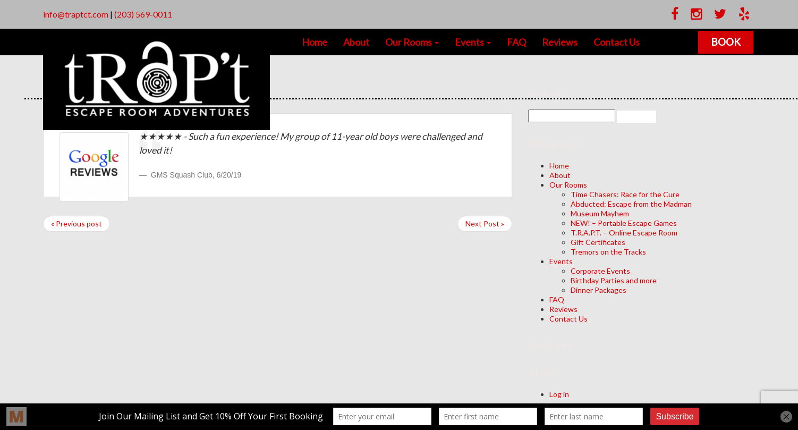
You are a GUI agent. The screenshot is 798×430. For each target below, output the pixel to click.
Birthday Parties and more (614, 280)
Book (727, 42)
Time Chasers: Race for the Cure (625, 194)
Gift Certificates (598, 242)
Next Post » (484, 223)
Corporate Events (600, 270)
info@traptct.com (75, 14)
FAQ (516, 42)
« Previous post (76, 223)
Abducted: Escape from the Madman (631, 203)
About (356, 42)
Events (473, 42)
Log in (559, 394)
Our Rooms (412, 42)
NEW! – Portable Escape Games (624, 222)
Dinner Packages (598, 289)
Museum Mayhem (600, 213)
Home (314, 42)
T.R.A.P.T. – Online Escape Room (624, 232)
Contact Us (616, 42)
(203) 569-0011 (143, 14)
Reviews (560, 42)
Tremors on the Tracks (608, 251)
